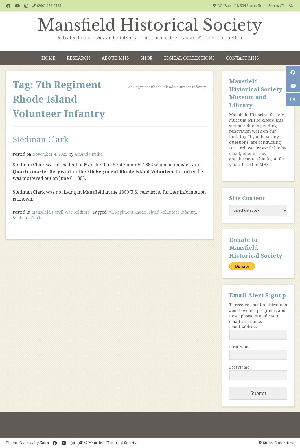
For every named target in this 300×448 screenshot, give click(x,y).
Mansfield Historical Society (150, 25)
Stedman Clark (41, 139)
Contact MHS (242, 58)
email (234, 153)
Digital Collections (189, 58)
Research (78, 58)
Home (48, 58)
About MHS (115, 58)
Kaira (44, 442)
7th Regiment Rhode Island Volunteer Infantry (152, 212)
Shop (146, 58)
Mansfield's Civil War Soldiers (61, 212)
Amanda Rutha (89, 154)
